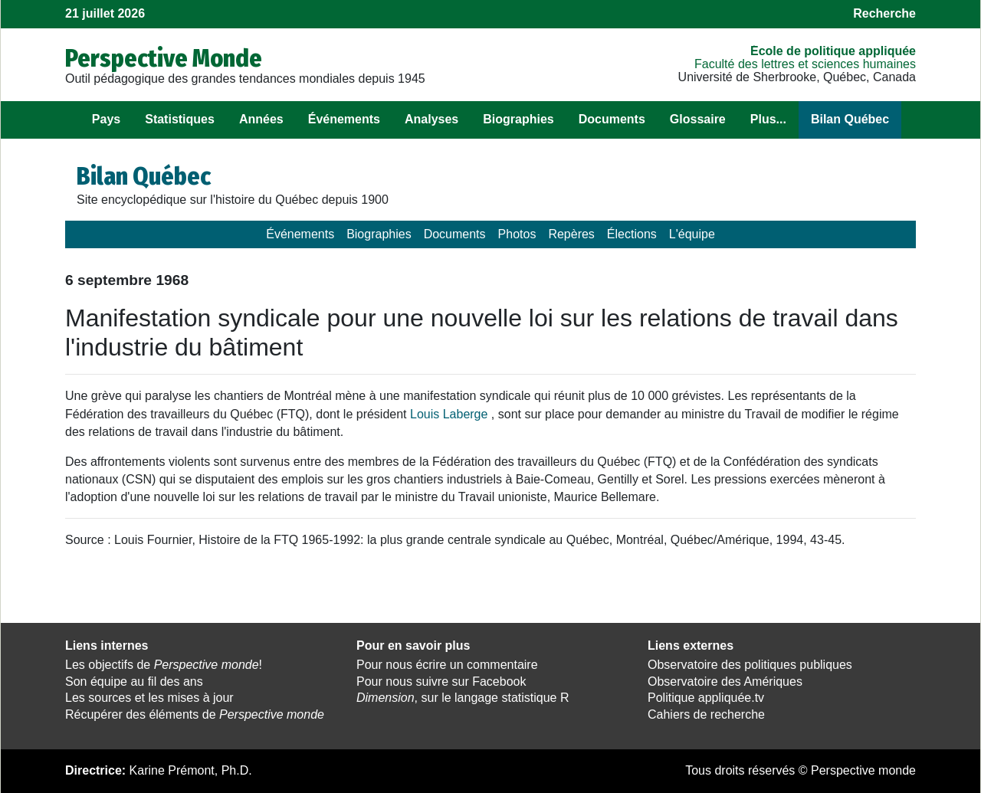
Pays (106, 119)
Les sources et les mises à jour (149, 697)
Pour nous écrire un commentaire (447, 664)
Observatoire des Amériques (725, 681)
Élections (632, 234)
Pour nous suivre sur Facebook (441, 681)
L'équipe (692, 234)
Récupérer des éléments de (194, 714)
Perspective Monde (163, 58)
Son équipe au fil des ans (134, 681)
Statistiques (180, 119)
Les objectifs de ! (163, 664)
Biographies (518, 119)
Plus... (768, 119)
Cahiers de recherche (706, 714)
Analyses (431, 119)
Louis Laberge (448, 414)
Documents (612, 119)
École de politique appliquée (833, 50)
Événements (344, 119)
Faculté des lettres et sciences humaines (805, 63)
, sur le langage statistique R (462, 697)
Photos (517, 234)
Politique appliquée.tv (706, 697)
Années (261, 119)
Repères (571, 234)
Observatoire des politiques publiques (750, 664)
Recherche (884, 13)
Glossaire (698, 119)
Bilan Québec (850, 119)
